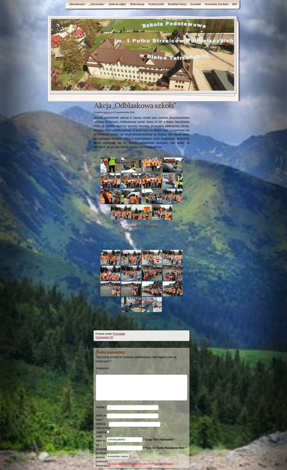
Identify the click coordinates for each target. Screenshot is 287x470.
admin (107, 112)
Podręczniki (156, 4)
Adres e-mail (101, 417)
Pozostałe (119, 333)
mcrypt (158, 463)
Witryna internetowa (102, 426)
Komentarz (101, 370)
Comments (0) (104, 337)
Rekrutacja (137, 4)
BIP (234, 4)
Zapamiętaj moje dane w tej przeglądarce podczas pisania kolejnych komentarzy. (101, 449)
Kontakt (195, 4)
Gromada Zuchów (216, 4)
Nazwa (101, 407)
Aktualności (77, 4)
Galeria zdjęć (117, 4)
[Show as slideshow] (141, 226)
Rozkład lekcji (177, 4)
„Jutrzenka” (97, 4)
